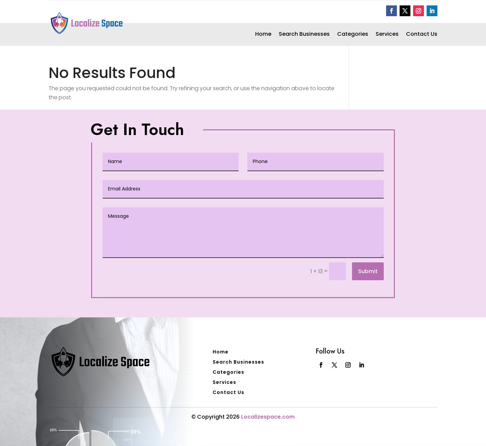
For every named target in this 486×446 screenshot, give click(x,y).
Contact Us (421, 35)
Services (387, 35)
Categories (352, 35)
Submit (368, 271)
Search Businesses (304, 35)
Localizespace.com (268, 417)
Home (263, 35)
